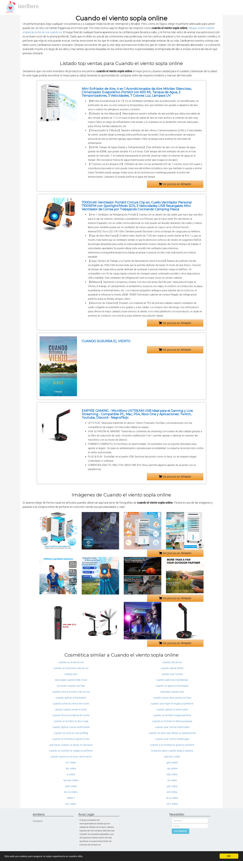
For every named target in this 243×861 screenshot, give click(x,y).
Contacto (38, 821)
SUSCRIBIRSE (180, 831)
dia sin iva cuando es (49, 32)
